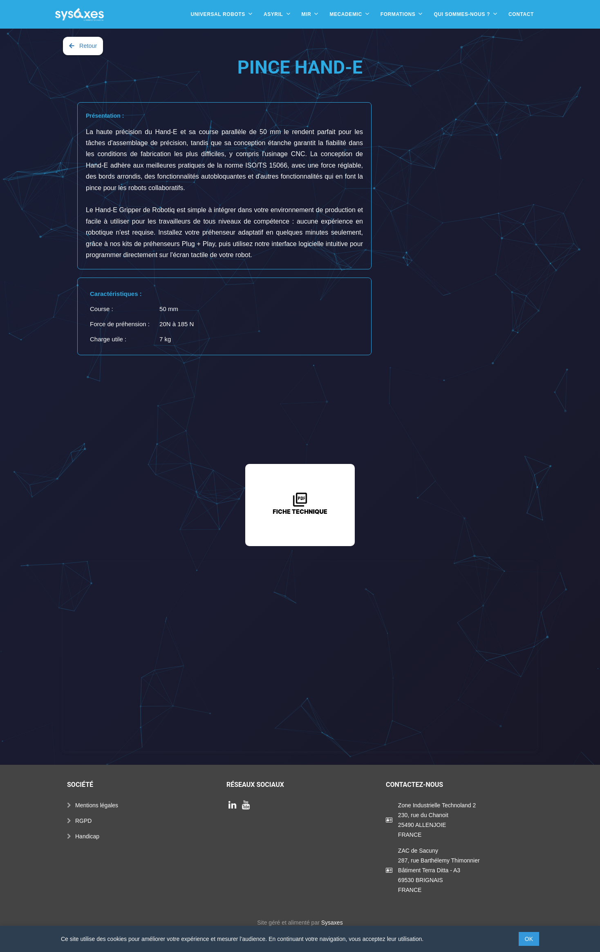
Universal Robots (217, 14)
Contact (521, 14)
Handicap (87, 836)
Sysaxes (332, 922)
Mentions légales (96, 805)
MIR (306, 14)
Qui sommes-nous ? (462, 14)
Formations (398, 14)
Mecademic (345, 14)
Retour (83, 46)
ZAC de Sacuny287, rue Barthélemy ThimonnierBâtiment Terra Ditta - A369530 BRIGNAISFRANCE (439, 870)
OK (529, 939)
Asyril (273, 14)
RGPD (83, 821)
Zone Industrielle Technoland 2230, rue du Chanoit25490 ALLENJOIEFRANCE (437, 820)
